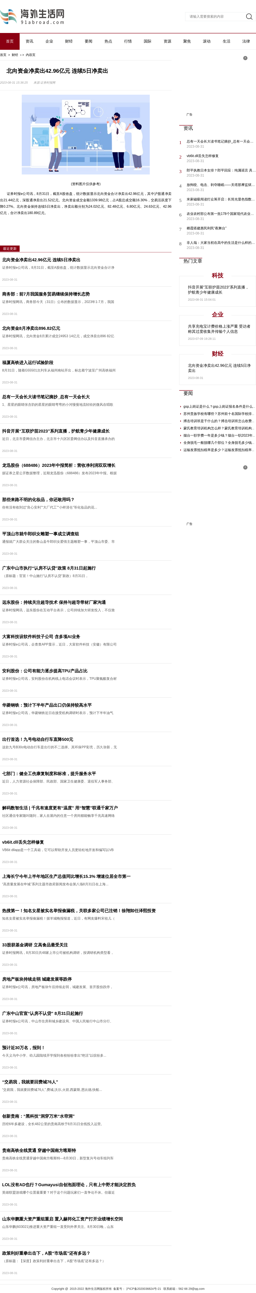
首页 (10, 41)
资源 (167, 41)
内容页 (30, 55)
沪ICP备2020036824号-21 (143, 1288)
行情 (128, 41)
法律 (246, 41)
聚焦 (187, 41)
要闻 (88, 41)
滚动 (207, 41)
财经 (69, 41)
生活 (226, 41)
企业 (49, 41)
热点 (108, 41)
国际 (147, 41)
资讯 (29, 41)
